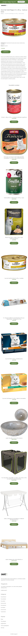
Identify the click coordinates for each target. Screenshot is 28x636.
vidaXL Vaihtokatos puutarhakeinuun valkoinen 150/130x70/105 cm (14, 519)
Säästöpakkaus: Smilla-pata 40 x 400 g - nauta (14, 197)
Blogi (2, 619)
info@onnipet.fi (4, 590)
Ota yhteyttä (3, 621)
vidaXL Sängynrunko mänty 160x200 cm (14, 559)
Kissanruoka (13, 42)
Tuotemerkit (8, 42)
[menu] (26, 5)
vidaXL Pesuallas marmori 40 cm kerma (14, 438)
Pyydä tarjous (21, 1)
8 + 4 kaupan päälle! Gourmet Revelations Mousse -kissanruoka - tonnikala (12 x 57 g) (14, 318)
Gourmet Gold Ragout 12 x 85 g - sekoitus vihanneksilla (14, 398)
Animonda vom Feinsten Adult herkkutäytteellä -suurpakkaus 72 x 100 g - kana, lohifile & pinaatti (14, 157)
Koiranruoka (3, 609)
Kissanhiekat (3, 599)
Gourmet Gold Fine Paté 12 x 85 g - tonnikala (14, 278)
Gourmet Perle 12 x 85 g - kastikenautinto (14, 358)
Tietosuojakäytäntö (5, 625)
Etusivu (2, 13)
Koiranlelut (3, 607)
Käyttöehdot (3, 623)
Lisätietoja (5, 51)
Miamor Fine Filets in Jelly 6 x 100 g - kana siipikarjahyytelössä (14, 238)
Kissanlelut (3, 601)
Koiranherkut (3, 605)
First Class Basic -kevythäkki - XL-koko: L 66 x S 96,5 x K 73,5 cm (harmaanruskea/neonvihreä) (14, 478)
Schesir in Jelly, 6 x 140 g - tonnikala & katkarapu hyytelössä (14, 117)
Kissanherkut (3, 596)
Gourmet (2, 44)
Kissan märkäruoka (21, 42)
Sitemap (2, 627)
